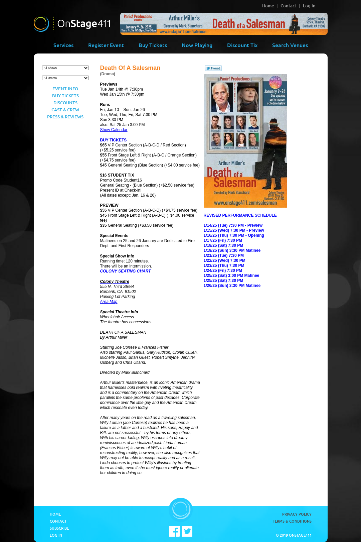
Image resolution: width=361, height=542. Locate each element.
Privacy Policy (297, 514)
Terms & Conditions (292, 521)
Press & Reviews (65, 117)
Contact (288, 6)
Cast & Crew (65, 110)
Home (268, 6)
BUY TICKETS (113, 140)
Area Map (109, 301)
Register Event (106, 44)
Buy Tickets (153, 44)
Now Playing (197, 44)
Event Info (65, 89)
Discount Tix (242, 44)
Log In (309, 6)
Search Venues (290, 44)
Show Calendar (114, 129)
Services (63, 44)
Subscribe (59, 528)
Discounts (65, 103)
